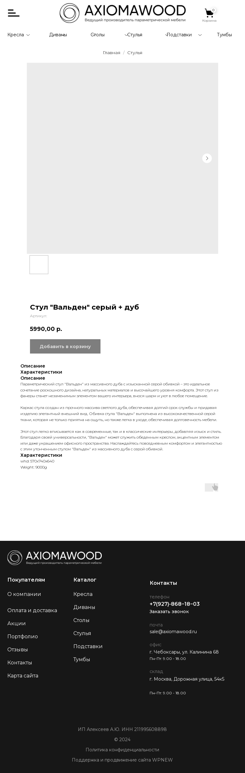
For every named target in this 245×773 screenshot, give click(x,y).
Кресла (15, 35)
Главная (111, 52)
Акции (16, 623)
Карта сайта (22, 676)
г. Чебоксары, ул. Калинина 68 (184, 652)
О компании (24, 594)
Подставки (179, 35)
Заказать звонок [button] (169, 611)
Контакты (19, 663)
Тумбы (224, 35)
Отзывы (17, 650)
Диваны (58, 35)
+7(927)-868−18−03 (175, 604)
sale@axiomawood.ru (173, 631)
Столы (98, 35)
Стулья (134, 35)
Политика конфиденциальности (122, 750)
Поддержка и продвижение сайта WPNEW (122, 760)
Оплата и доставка (32, 610)
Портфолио (22, 636)
